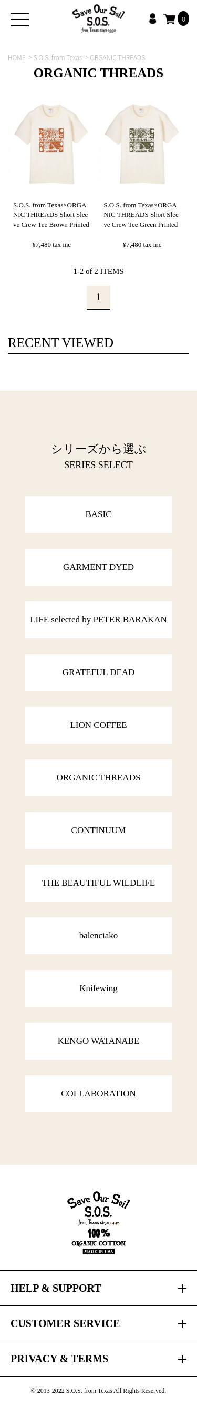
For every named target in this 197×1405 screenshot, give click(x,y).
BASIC (98, 514)
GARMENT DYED (98, 567)
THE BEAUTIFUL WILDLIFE (98, 883)
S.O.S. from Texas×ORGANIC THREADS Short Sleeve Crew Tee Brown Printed (51, 214)
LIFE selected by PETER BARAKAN (98, 620)
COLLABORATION (98, 1094)
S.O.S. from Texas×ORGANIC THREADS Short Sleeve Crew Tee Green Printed (140, 214)
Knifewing (98, 988)
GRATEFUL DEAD (99, 672)
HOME (17, 57)
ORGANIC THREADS (99, 778)
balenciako (98, 936)
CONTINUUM (98, 830)
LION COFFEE (98, 725)
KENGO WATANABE (99, 1041)
